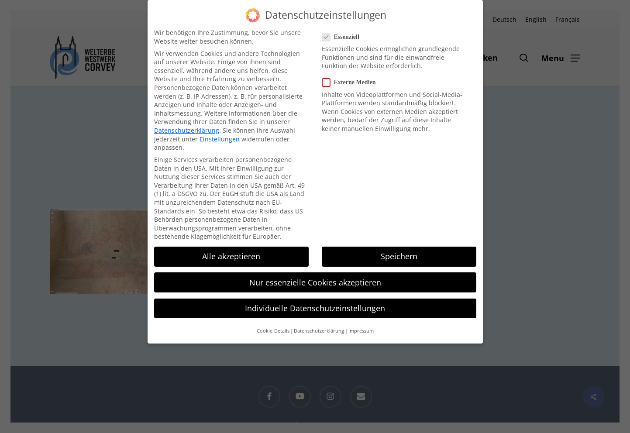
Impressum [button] (361, 325)
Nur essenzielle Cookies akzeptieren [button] (315, 276)
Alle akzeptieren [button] (231, 250)
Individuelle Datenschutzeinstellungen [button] (315, 302)
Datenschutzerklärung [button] (319, 325)
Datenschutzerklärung (186, 124)
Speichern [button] (399, 250)
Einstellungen (220, 133)
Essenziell (344, 31)
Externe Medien (352, 76)
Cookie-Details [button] (273, 325)
